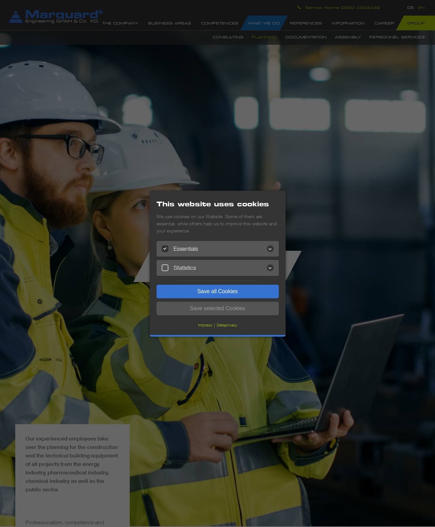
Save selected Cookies (217, 308)
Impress (205, 324)
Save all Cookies (217, 291)
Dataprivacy (227, 324)
